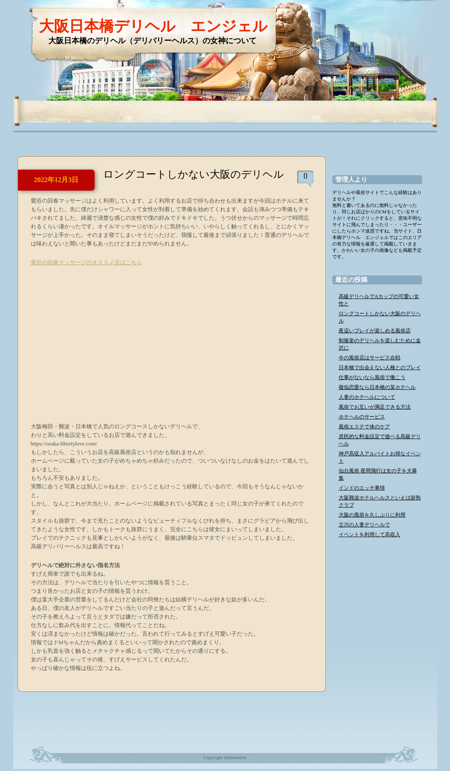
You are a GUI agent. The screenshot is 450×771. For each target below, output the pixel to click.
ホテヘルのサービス (362, 417)
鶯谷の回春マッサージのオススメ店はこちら (86, 262)
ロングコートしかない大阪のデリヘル (193, 174)
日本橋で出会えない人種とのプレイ (380, 368)
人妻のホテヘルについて (367, 397)
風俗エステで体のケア (364, 427)
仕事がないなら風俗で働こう (372, 377)
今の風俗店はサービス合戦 (369, 358)
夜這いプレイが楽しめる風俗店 (375, 331)
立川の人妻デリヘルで (364, 525)
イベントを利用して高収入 (369, 535)
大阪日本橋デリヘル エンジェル (153, 26)
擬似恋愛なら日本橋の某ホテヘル (377, 387)
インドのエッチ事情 (362, 488)
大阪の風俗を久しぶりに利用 (372, 515)
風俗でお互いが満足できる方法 (375, 407)
